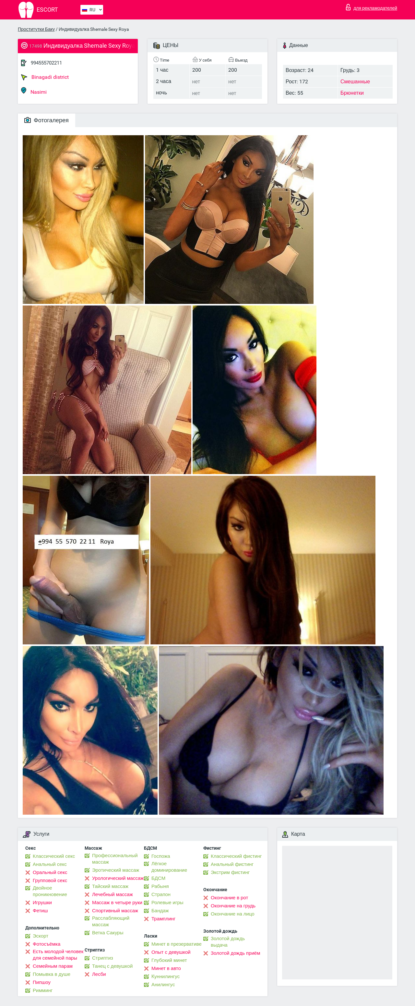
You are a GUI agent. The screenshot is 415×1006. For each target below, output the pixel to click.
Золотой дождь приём (235, 953)
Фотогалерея (46, 120)
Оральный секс (50, 872)
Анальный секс (50, 864)
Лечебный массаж (112, 894)
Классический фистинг (236, 856)
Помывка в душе (51, 974)
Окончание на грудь (233, 906)
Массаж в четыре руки (117, 902)
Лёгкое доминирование (169, 867)
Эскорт (40, 936)
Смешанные (355, 81)
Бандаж (160, 911)
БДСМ (158, 878)
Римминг (43, 990)
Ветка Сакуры (107, 933)
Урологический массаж (118, 878)
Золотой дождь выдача (228, 942)
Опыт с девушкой (171, 952)
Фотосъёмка (46, 944)
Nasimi (34, 91)
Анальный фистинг (232, 864)
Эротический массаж (115, 870)
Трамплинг (163, 919)
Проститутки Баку (36, 29)
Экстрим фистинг (230, 872)
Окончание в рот (229, 898)
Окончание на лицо (233, 914)
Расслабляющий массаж (110, 921)
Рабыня (160, 886)
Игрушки (42, 902)
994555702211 (46, 63)
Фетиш (40, 911)
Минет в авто (166, 968)
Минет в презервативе (176, 944)
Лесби (99, 974)
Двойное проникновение (50, 891)
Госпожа (160, 856)
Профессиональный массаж (115, 859)
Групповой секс (50, 880)
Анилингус (163, 985)
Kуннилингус (165, 976)
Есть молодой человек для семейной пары (58, 955)
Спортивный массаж (115, 911)
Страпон (161, 894)
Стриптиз (102, 958)
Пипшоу (42, 982)
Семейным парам (53, 966)
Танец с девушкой (112, 966)
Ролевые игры (167, 902)
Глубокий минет (169, 960)
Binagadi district (45, 77)
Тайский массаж (110, 886)
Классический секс (54, 856)
